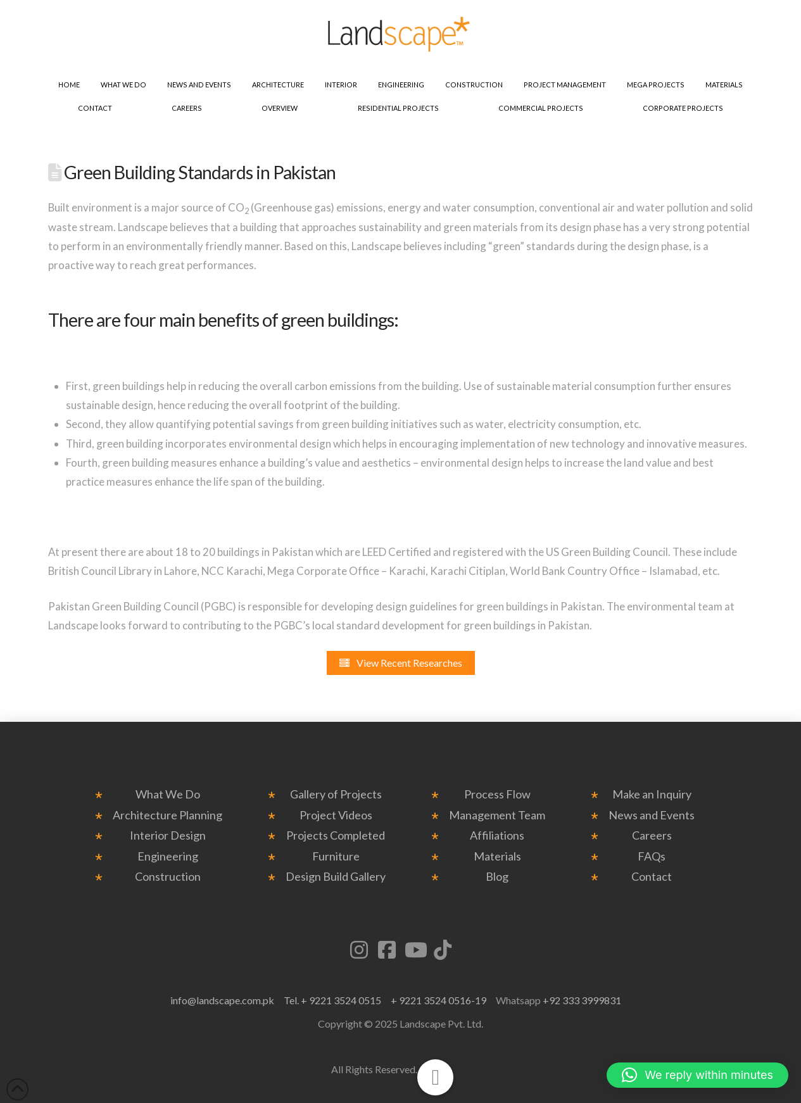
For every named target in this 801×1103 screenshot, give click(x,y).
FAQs (651, 856)
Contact (651, 876)
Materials (497, 856)
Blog (497, 876)
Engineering (167, 856)
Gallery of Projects (336, 794)
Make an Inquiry (651, 794)
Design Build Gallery (336, 876)
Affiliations (497, 835)
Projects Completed (335, 835)
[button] (697, 1075)
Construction (168, 876)
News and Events (652, 815)
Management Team (497, 815)
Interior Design (168, 835)
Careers (652, 835)
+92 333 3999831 (582, 1000)
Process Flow (497, 794)
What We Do (168, 794)
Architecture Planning (167, 815)
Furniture (336, 856)
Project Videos (336, 815)
